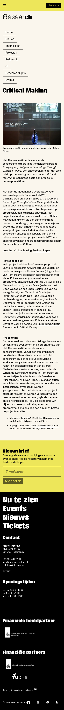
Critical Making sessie (47, 425)
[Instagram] (38, 702)
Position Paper (41, 250)
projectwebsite (15, 411)
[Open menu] (4, 5)
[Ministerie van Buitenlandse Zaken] (20, 664)
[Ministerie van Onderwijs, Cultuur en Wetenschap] (20, 632)
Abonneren (13, 481)
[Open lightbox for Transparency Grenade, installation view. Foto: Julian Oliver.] (32, 124)
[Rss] (57, 702)
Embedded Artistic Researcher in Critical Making (31, 325)
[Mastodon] (47, 702)
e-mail (44, 408)
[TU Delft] (20, 677)
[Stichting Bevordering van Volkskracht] (20, 690)
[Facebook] (28, 702)
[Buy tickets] (53, 5)
